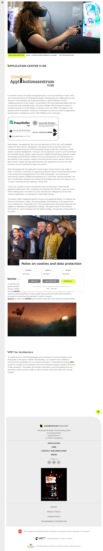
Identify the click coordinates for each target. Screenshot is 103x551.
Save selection (50, 281)
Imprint (47, 288)
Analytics (48, 270)
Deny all (34, 281)
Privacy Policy (54, 288)
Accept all (68, 281)
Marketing (28, 270)
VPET (72, 362)
